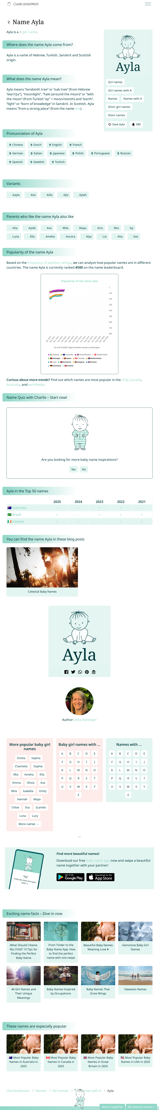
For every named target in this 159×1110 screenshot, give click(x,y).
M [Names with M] (128, 770)
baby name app (98, 860)
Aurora (70, 236)
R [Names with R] (128, 778)
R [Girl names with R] (78, 778)
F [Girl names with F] (62, 762)
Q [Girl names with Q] (70, 778)
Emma (16, 782)
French (75, 145)
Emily (42, 791)
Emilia (21, 758)
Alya (89, 236)
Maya (82, 228)
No (84, 469)
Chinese (16, 145)
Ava (49, 228)
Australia (13, 384)
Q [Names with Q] (120, 778)
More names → (29, 824)
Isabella (28, 791)
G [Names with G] (120, 762)
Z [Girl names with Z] (78, 795)
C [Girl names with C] (78, 753)
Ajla (65, 195)
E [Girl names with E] (94, 753)
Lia (105, 236)
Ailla (49, 195)
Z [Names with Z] (128, 795)
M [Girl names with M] (78, 770)
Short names (116, 115)
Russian (124, 153)
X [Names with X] (136, 786)
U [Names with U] (112, 786)
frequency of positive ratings (49, 262)
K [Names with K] (112, 770)
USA (125, 380)
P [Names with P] (112, 778)
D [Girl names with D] (87, 753)
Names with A (132, 98)
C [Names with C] (128, 753)
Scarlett (41, 807)
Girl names (115, 82)
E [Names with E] (144, 753)
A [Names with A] (112, 753)
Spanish (16, 162)
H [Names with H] (128, 762)
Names (112, 98)
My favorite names (140, 1107)
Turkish (58, 162)
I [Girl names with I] (86, 762)
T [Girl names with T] (94, 778)
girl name (30, 32)
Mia (116, 228)
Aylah (82, 195)
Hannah (22, 799)
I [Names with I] (136, 762)
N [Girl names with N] (86, 770)
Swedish (37, 162)
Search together (112, 1107)
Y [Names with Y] (144, 786)
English (55, 145)
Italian (36, 153)
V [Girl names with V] (70, 786)
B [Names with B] (120, 753)
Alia (120, 236)
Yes (73, 469)
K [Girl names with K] (62, 770)
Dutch (35, 145)
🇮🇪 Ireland (15, 521)
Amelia (50, 236)
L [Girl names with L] (70, 770)
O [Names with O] (144, 770)
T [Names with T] (144, 778)
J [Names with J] (144, 762)
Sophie (38, 766)
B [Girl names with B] (70, 753)
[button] (53, 637)
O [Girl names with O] (94, 770)
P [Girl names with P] (62, 778)
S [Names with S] (136, 778)
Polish (77, 153)
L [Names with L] (120, 770)
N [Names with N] (136, 770)
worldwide (36, 384)
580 (136, 124)
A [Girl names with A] (62, 753)
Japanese (57, 153)
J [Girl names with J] (94, 762)
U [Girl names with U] (62, 786)
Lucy (35, 816)
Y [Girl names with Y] (94, 786)
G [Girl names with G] (70, 762)
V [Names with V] (120, 786)
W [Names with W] (128, 786)
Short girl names (119, 107)
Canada (135, 380)
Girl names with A (120, 90)
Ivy (131, 228)
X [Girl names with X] (86, 786)
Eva (27, 807)
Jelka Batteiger (86, 719)
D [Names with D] (136, 753)
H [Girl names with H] (78, 762)
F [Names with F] (112, 762)
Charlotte (21, 766)
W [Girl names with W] (78, 786)
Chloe (15, 807)
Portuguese (100, 153)
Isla (135, 236)
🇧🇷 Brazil (14, 514)
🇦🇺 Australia (16, 507)
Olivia (30, 782)
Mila (65, 228)
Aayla (16, 195)
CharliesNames (18, 1090)
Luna (15, 236)
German (16, 153)
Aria (100, 228)
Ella (32, 236)
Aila (77, 108)
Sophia (35, 758)
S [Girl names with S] (86, 778)
